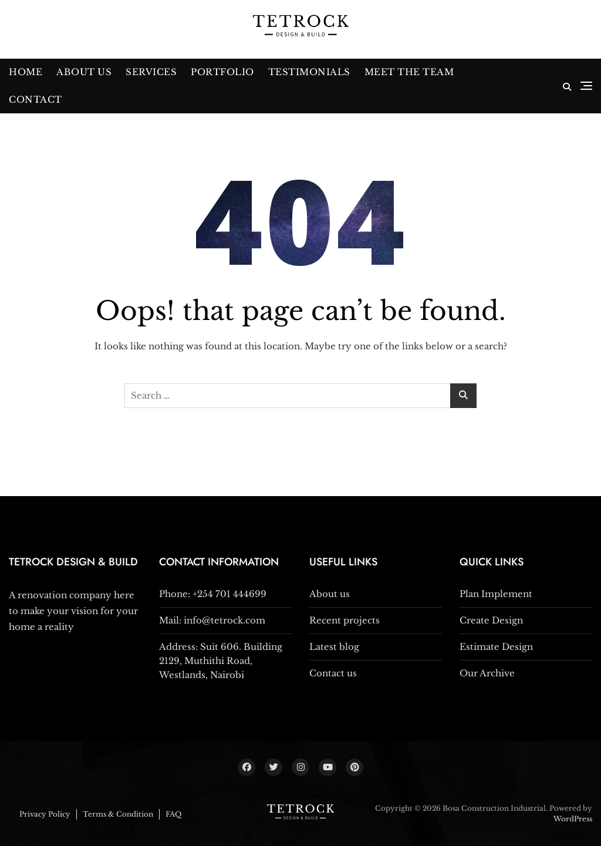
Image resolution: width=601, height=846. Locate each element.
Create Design (491, 620)
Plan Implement (496, 593)
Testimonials (309, 71)
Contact (35, 99)
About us (329, 593)
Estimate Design (496, 646)
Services (151, 71)
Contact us (333, 673)
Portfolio (222, 71)
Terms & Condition (118, 814)
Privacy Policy (44, 814)
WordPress (572, 818)
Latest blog (334, 646)
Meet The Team (409, 71)
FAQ (173, 814)
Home (25, 71)
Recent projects (344, 620)
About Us (84, 71)
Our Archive (487, 673)
